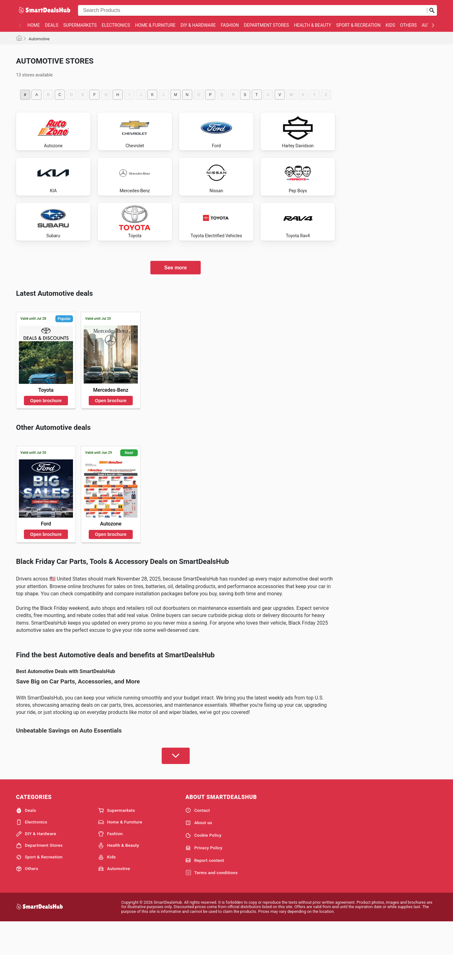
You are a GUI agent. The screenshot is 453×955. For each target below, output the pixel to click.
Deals (51, 25)
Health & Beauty (312, 25)
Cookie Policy (203, 867)
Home (33, 25)
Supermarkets (80, 25)
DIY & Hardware (198, 25)
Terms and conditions (211, 905)
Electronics (116, 25)
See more (175, 299)
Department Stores (266, 25)
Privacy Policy (203, 880)
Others (408, 25)
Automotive (114, 901)
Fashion (230, 25)
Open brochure (46, 432)
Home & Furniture (155, 25)
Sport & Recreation (358, 25)
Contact (197, 842)
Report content (204, 893)
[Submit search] (432, 10)
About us (198, 855)
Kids (390, 25)
